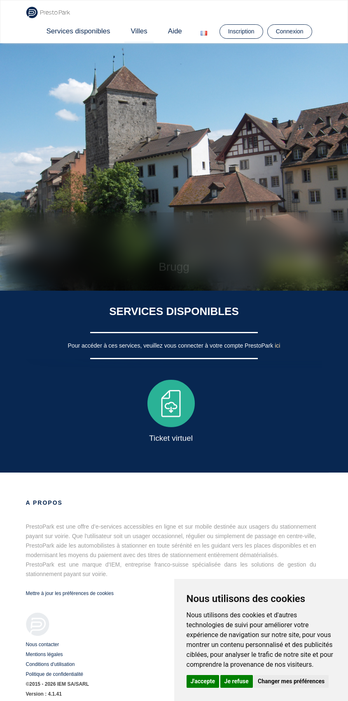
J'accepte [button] (203, 681)
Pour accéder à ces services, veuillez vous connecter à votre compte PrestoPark (171, 345)
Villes (139, 31)
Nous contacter (42, 644)
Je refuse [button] (236, 681)
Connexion (290, 31)
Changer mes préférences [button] (291, 681)
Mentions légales (44, 654)
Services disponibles (78, 31)
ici (277, 345)
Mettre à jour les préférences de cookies (70, 593)
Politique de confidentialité (54, 674)
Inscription (241, 31)
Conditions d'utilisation (50, 664)
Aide (175, 31)
